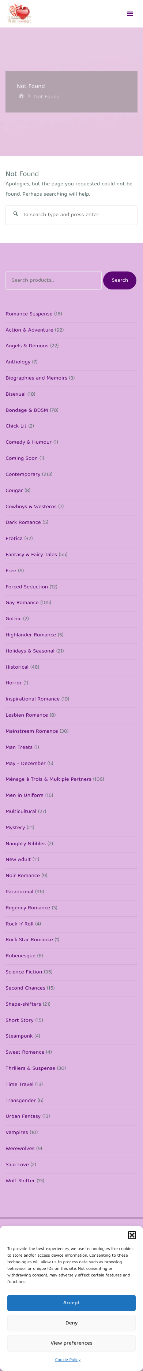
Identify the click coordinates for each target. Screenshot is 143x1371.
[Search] (15, 215)
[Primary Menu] (130, 13)
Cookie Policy (67, 1360)
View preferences (71, 1343)
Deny (71, 1323)
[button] (132, 1235)
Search (120, 280)
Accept (71, 1303)
